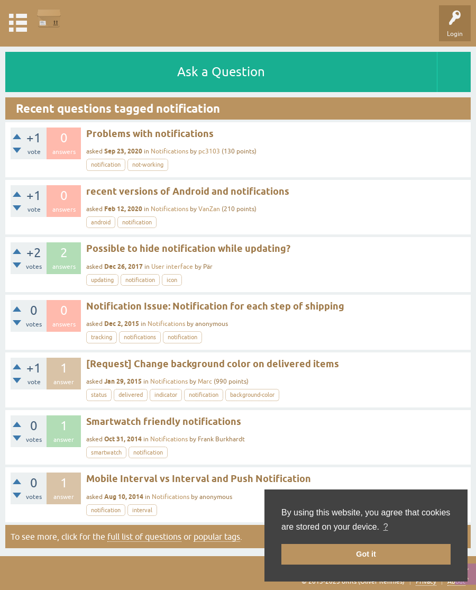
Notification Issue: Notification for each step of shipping (215, 306)
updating (102, 280)
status (99, 395)
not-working (147, 164)
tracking (101, 337)
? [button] (385, 526)
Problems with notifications (150, 133)
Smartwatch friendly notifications (163, 421)
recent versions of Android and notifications (187, 191)
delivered (130, 395)
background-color (252, 395)
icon (172, 280)
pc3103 (209, 151)
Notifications (169, 151)
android (101, 222)
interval (142, 510)
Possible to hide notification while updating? (188, 248)
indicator (165, 395)
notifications (140, 337)
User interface (172, 266)
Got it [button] (366, 554)
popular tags (217, 536)
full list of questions (144, 536)
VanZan (209, 209)
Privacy (426, 581)
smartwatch (106, 452)
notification (106, 164)
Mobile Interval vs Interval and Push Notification (198, 478)
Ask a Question (221, 72)
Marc (205, 381)
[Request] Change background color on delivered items (212, 363)
